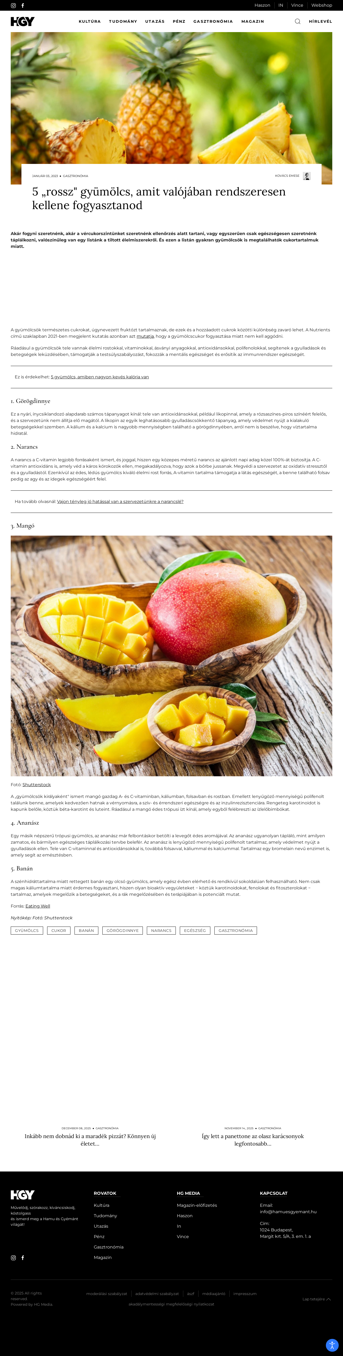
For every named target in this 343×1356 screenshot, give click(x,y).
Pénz (179, 21)
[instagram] (13, 5)
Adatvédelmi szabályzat (157, 1293)
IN (280, 5)
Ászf (190, 1293)
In (179, 1226)
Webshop (321, 5)
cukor (58, 930)
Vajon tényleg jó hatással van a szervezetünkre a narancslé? (120, 501)
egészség (195, 930)
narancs (161, 930)
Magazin (252, 21)
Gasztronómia (213, 21)
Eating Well (37, 906)
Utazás (155, 21)
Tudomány (123, 21)
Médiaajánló (213, 1293)
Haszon (262, 5)
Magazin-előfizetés (197, 1205)
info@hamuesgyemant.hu (288, 1211)
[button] (328, 1299)
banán (86, 930)
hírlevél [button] (320, 21)
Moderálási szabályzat (106, 1293)
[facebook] (22, 5)
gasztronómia (236, 930)
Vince (297, 5)
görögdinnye (123, 930)
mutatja (145, 336)
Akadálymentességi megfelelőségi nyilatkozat (171, 1304)
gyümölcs (27, 930)
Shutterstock (37, 784)
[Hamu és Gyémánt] (23, 21)
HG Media (43, 1304)
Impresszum (245, 1293)
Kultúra (90, 21)
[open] (332, 1345)
